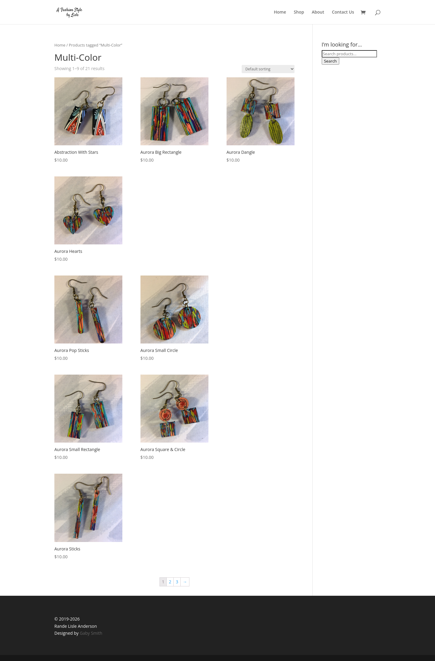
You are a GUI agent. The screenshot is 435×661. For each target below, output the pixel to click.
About (318, 12)
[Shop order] (268, 69)
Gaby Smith (91, 633)
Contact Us (343, 12)
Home (280, 12)
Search (330, 61)
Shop (299, 12)
